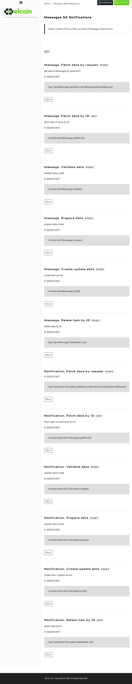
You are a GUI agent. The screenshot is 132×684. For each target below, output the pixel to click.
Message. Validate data (64, 167)
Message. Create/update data (69, 269)
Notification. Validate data (67, 467)
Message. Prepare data (64, 218)
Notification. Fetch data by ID (70, 416)
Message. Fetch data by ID (67, 116)
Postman (121, 2)
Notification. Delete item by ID (70, 620)
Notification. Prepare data (67, 518)
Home (47, 4)
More (48, 100)
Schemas (105, 2)
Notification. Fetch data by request (74, 371)
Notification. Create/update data (72, 569)
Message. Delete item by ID (67, 320)
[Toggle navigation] (21, 2)
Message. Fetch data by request (71, 65)
